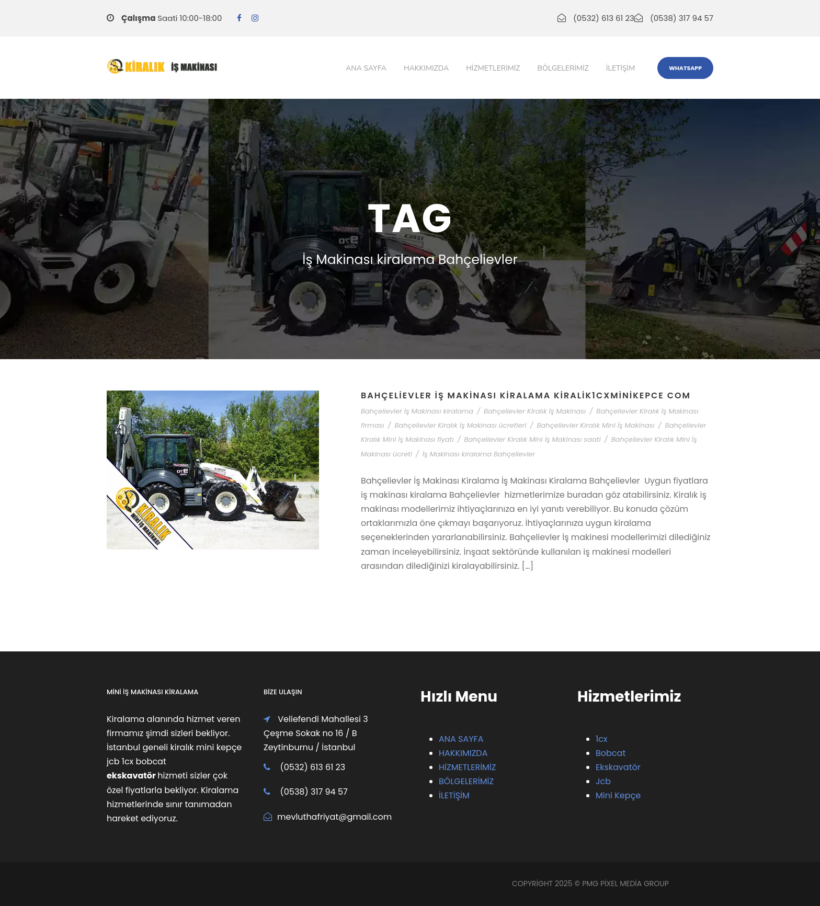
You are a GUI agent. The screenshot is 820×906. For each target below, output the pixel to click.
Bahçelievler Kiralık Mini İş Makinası (596, 425)
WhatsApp (685, 68)
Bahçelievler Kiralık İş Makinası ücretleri (460, 425)
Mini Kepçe (618, 795)
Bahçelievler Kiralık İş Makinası (535, 411)
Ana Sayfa (366, 68)
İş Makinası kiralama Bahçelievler (479, 454)
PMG (591, 883)
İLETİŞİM (454, 795)
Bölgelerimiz (563, 68)
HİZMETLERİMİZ (467, 767)
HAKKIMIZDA (463, 753)
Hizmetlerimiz (493, 68)
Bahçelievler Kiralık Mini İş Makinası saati (532, 439)
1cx (602, 739)
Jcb (603, 781)
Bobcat (610, 753)
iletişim (620, 68)
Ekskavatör (618, 767)
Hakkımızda (426, 68)
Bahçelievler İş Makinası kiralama (417, 411)
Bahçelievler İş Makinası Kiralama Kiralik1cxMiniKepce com (526, 395)
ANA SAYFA (461, 739)
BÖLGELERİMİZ (466, 781)
